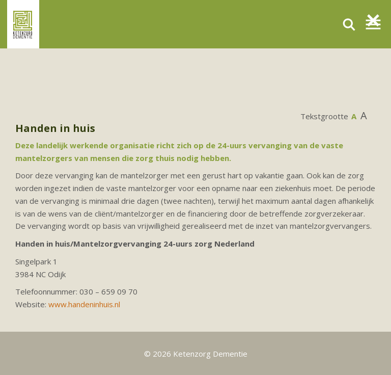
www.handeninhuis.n (83, 304)
